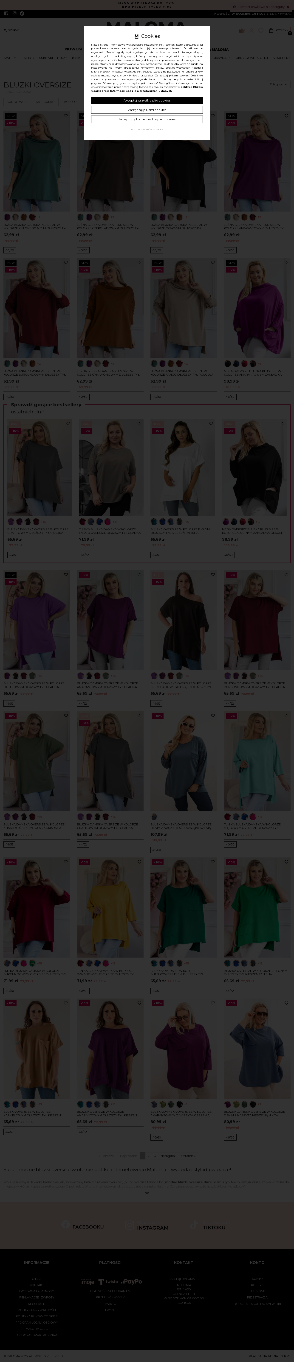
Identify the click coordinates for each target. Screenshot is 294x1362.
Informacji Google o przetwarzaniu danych (141, 91)
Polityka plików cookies (147, 129)
